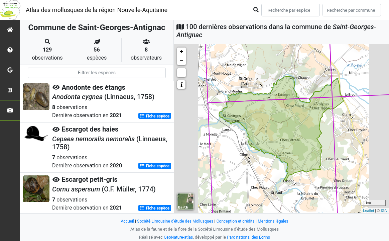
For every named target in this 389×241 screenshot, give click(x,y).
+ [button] (181, 52)
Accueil (123, 221)
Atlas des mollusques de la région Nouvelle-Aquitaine (96, 9)
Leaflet (368, 211)
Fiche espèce (154, 115)
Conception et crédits (237, 221)
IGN (384, 211)
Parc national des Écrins (249, 237)
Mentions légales (277, 221)
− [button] (181, 61)
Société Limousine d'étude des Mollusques (173, 221)
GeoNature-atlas (176, 237)
